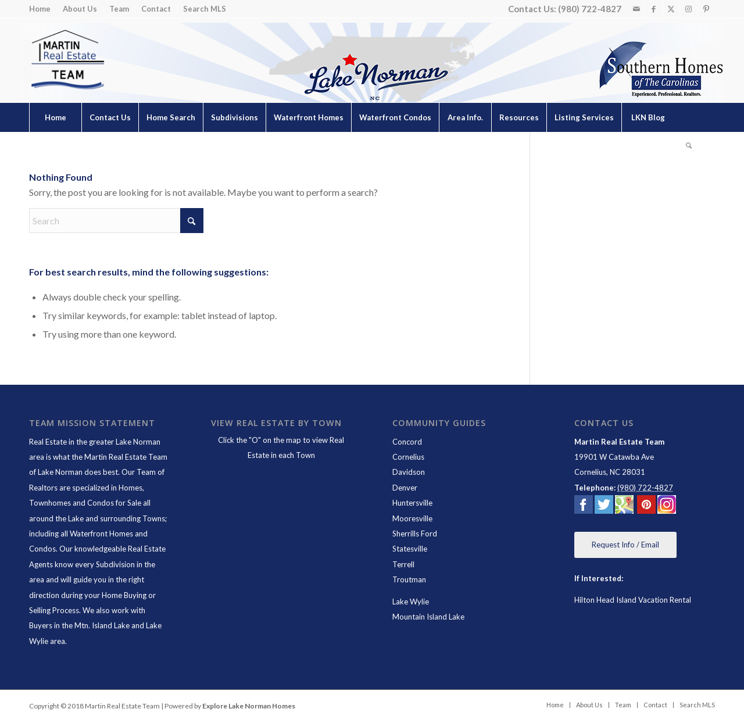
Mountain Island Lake (428, 616)
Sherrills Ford (414, 533)
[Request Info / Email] (625, 545)
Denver (404, 487)
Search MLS (204, 8)
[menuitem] (43, 9)
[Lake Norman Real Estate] (67, 60)
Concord (407, 441)
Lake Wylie (410, 601)
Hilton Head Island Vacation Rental (632, 599)
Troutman (409, 579)
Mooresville (412, 518)
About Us (80, 8)
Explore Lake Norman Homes (248, 705)
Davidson (408, 472)
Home (40, 8)
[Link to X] (671, 8)
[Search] (689, 146)
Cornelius (408, 456)
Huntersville (412, 502)
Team (119, 8)
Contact (156, 8)
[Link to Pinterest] (706, 8)
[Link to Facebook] (653, 8)
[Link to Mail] (636, 8)
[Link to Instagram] (688, 8)
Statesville (409, 548)
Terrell (403, 564)
